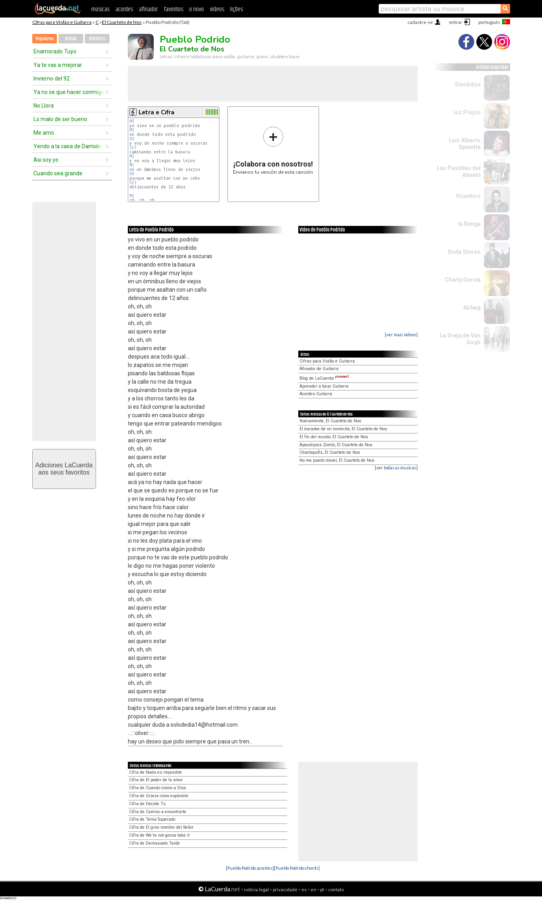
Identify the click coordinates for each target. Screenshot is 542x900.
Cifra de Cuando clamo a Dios (157, 787)
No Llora (43, 105)
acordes (124, 9)
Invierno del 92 (51, 78)
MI (132, 121)
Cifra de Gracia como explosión (158, 795)
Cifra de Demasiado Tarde (154, 843)
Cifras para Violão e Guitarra (62, 22)
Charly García (463, 279)
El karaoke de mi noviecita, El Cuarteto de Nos (343, 428)
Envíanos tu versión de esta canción (273, 150)
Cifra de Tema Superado (152, 819)
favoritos (173, 9)
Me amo (43, 132)
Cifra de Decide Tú (147, 803)
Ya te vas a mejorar (57, 65)
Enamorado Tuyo (54, 51)
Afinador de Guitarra (319, 368)
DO (132, 138)
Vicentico (468, 196)
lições (236, 9)
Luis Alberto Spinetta (465, 143)
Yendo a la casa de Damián (67, 146)
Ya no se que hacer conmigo (68, 92)
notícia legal (256, 889)
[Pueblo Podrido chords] (297, 868)
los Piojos (467, 112)
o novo (196, 9)
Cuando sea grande (57, 173)
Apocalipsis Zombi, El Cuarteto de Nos (335, 444)
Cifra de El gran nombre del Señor (161, 827)
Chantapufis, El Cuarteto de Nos (329, 452)
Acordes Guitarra (315, 393)
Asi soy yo (46, 160)
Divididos (468, 84)
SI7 (133, 147)
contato (336, 889)
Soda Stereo (464, 252)
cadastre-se (420, 22)
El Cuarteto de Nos (122, 22)
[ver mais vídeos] (401, 334)
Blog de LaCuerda (324, 378)
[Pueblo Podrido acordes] (250, 868)
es (304, 889)
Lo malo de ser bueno (60, 119)
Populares (44, 39)
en (313, 889)
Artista (70, 39)
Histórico (97, 39)
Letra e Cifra (156, 112)
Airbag (472, 307)
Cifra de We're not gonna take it (159, 835)
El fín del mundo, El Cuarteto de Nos (333, 436)
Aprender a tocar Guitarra (323, 386)
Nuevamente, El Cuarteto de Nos (330, 421)
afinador (148, 9)
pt (322, 889)
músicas (100, 9)
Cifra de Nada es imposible (155, 772)
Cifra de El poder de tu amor (156, 779)
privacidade (285, 889)
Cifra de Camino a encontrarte (157, 811)
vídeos (217, 9)
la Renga (469, 224)
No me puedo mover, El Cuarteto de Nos (336, 460)
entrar (455, 22)
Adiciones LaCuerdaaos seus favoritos (63, 469)
